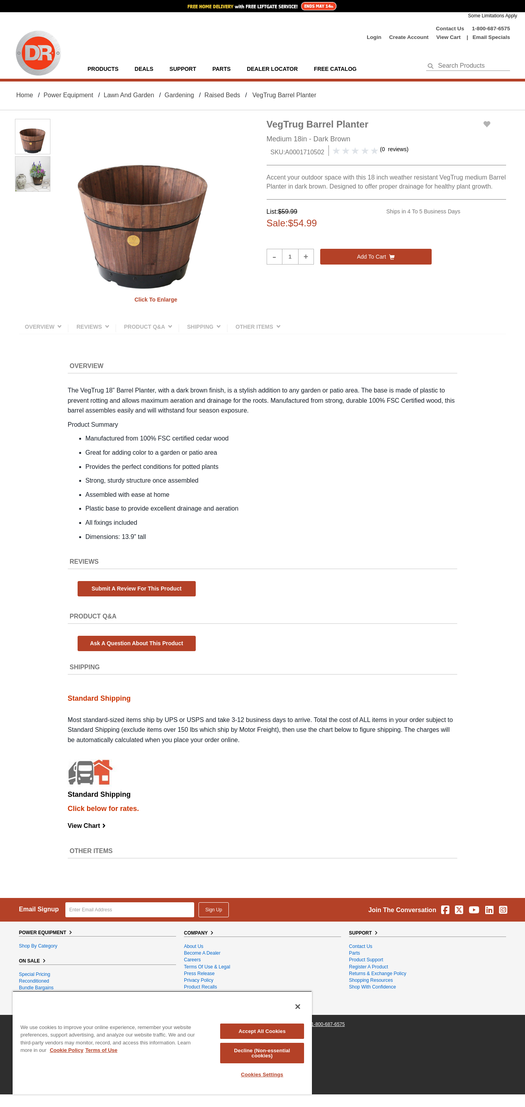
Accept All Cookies (262, 1031)
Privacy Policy (198, 980)
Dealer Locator (272, 69)
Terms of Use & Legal (207, 967)
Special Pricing (34, 974)
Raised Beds (222, 95)
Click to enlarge (155, 299)
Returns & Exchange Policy (377, 973)
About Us (193, 946)
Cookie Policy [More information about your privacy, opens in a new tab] (66, 1050)
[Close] (297, 1006)
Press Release (199, 973)
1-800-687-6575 (491, 28)
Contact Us (450, 28)
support (182, 69)
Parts (354, 953)
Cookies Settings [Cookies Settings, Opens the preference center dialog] (262, 1074)
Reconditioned (34, 981)
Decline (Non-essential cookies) (262, 1053)
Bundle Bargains (36, 987)
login (374, 37)
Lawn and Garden (129, 95)
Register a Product (368, 967)
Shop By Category (38, 946)
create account (409, 37)
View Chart (87, 825)
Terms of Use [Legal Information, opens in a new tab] (101, 1050)
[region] (162, 1042)
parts (221, 69)
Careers (192, 960)
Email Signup (39, 909)
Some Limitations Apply (492, 16)
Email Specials (491, 37)
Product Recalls (200, 987)
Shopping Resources (371, 980)
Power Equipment (68, 95)
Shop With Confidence (372, 987)
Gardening (179, 95)
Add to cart (376, 257)
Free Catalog (335, 69)
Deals (144, 69)
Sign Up (213, 910)
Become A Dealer (202, 953)
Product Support (366, 960)
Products (103, 69)
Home (24, 95)
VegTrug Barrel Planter (284, 95)
